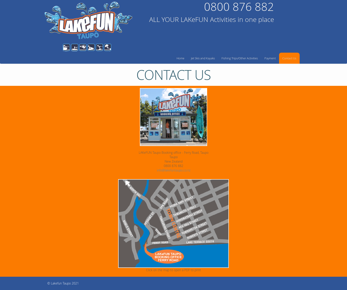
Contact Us (289, 58)
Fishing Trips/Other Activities (240, 58)
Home (180, 58)
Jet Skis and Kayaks (203, 58)
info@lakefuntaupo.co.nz (173, 170)
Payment (270, 58)
